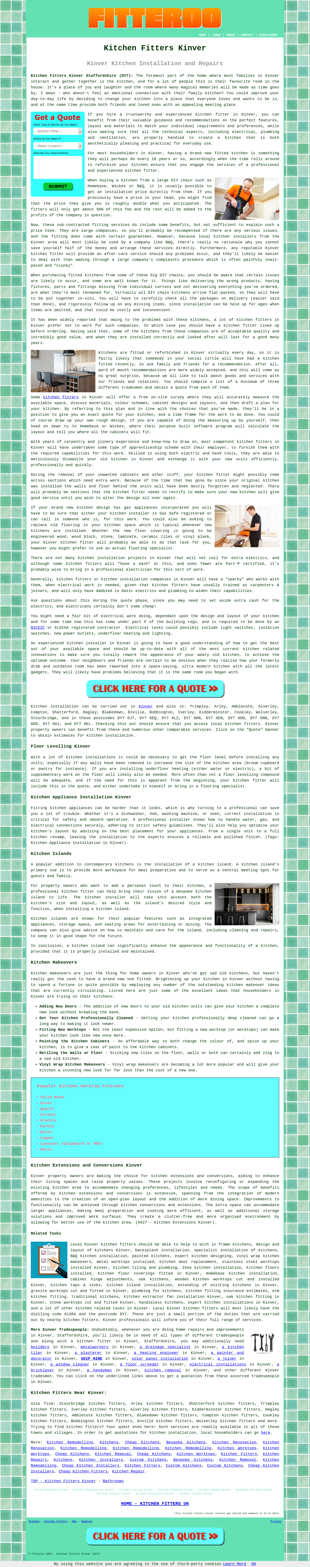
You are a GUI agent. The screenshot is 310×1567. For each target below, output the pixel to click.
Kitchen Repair (128, 1471)
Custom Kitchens (148, 1460)
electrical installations (218, 1364)
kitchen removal (162, 1370)
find (48, 1404)
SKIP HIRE (91, 1359)
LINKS (216, 35)
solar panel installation (160, 1359)
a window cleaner (69, 1364)
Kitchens (109, 1442)
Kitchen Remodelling (70, 1442)
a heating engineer (156, 1353)
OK (253, 1564)
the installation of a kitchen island (187, 864)
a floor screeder (139, 1364)
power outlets (78, 633)
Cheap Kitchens (142, 1442)
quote (107, 415)
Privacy (276, 1521)
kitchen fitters (61, 397)
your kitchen (136, 99)
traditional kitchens (95, 1297)
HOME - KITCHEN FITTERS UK (155, 1503)
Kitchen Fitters (239, 1454)
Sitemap (34, 1521)
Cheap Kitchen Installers (90, 1465)
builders (40, 1347)
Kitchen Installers (101, 1460)
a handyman (99, 1370)
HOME (202, 35)
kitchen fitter (212, 114)
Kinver (146, 706)
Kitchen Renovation (234, 1442)
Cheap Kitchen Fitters (83, 1471)
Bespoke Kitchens (186, 1442)
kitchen (119, 459)
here (265, 1433)
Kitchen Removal (113, 1454)
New (74, 1521)
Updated (86, 1521)
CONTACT (247, 35)
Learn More (234, 1564)
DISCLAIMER (268, 35)
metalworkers (94, 1347)
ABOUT (231, 35)
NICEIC (38, 628)
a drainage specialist (165, 1347)
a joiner (226, 1359)
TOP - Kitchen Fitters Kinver (63, 1481)
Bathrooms (113, 1481)
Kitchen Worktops (237, 1448)
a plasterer (88, 1353)
